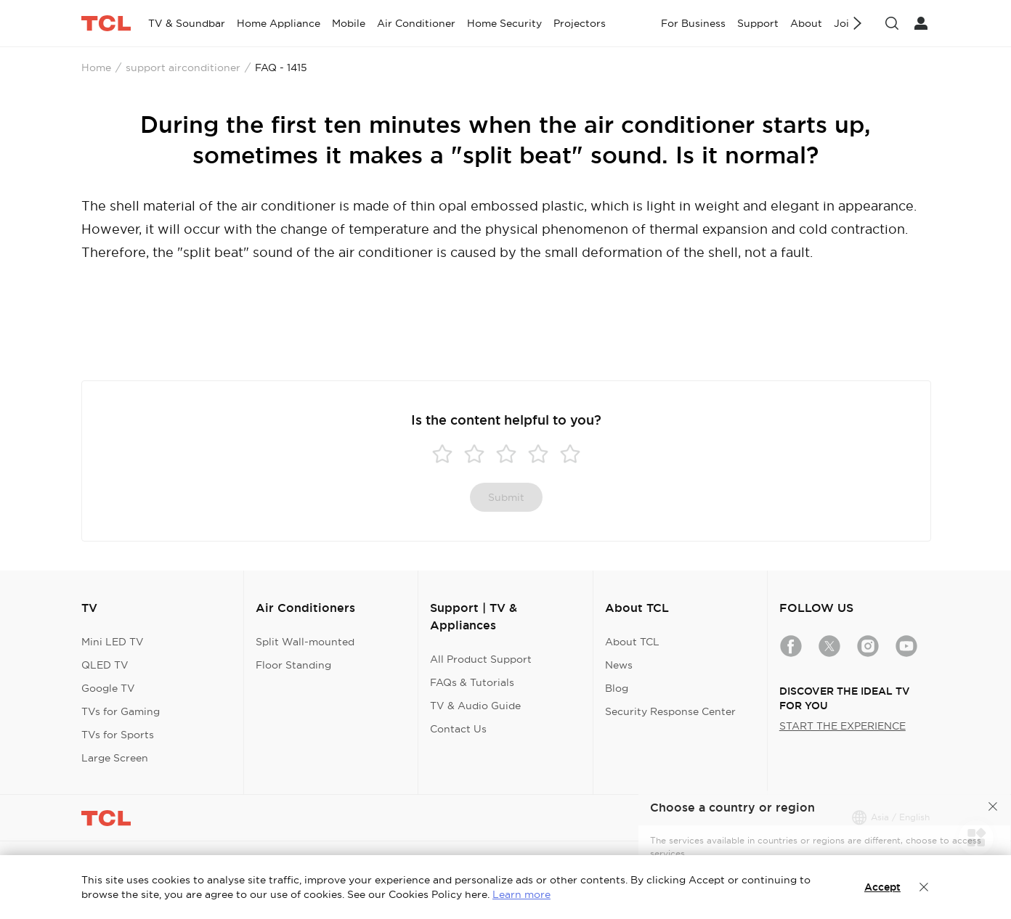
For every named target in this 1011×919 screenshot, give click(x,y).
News (619, 664)
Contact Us (458, 728)
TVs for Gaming (120, 711)
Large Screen (114, 757)
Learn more (521, 894)
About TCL (632, 641)
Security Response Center (670, 711)
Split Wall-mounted (305, 641)
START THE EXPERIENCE (842, 725)
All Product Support (481, 659)
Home (96, 67)
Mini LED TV (112, 641)
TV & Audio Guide (475, 705)
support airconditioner (183, 67)
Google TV (108, 688)
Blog (616, 688)
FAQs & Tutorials (472, 682)
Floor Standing (293, 664)
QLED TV (105, 664)
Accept (882, 887)
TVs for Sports (117, 734)
